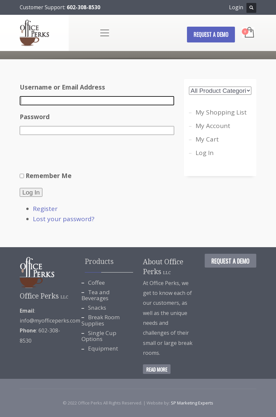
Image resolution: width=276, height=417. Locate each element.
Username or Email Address (62, 87)
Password (35, 117)
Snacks (97, 307)
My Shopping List (221, 112)
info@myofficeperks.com (50, 320)
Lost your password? (63, 219)
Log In (31, 192)
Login (236, 7)
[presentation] (70, 155)
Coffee (96, 282)
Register (45, 208)
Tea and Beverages (95, 295)
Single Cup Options (98, 336)
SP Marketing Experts (192, 403)
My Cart (207, 139)
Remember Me (49, 175)
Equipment (103, 348)
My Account (213, 125)
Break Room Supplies (100, 320)
